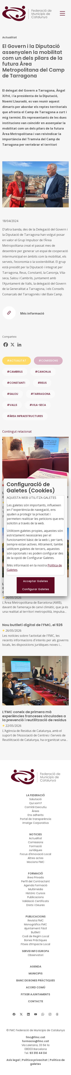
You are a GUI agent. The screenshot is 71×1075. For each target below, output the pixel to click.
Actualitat (35, 838)
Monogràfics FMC (35, 924)
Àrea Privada (35, 877)
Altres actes (35, 858)
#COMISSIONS (48, 360)
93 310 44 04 (38, 1053)
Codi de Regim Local (35, 936)
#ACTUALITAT (16, 360)
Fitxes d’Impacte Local (35, 944)
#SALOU (12, 394)
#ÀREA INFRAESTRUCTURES (25, 416)
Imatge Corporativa (36, 823)
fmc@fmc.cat (35, 1037)
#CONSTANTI (16, 383)
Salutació (35, 799)
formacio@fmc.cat (35, 1041)
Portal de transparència (35, 819)
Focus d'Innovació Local (35, 854)
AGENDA (35, 966)
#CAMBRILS (15, 372)
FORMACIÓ (35, 873)
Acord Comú (35, 987)
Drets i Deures (35, 905)
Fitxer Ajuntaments (35, 994)
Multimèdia (35, 889)
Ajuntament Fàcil (35, 928)
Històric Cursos (35, 893)
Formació (35, 846)
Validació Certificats (35, 901)
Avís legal (13, 1060)
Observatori (35, 955)
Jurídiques (35, 850)
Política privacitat (35, 1060)
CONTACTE (35, 1001)
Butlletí (35, 932)
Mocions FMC (35, 862)
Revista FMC (36, 920)
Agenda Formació (35, 885)
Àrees (35, 811)
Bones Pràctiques (35, 940)
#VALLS (12, 405)
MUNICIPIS (36, 973)
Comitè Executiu (36, 807)
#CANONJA (43, 372)
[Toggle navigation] (62, 13)
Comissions (35, 842)
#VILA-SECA (38, 405)
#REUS (42, 383)
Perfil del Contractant (35, 881)
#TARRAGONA (40, 394)
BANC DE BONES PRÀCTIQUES (35, 980)
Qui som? (35, 803)
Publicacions (35, 897)
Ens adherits (36, 815)
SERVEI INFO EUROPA (35, 951)
